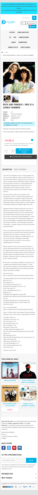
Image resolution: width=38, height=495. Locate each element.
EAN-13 (5, 118)
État (4, 120)
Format (5, 112)
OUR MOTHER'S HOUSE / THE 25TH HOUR (10, 405)
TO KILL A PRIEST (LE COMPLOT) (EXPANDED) (28, 381)
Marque (5, 114)
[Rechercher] (29, 18)
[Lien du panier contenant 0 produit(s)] (32, 26)
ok (31, 460)
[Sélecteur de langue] (23, 23)
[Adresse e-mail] (14, 460)
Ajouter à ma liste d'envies (21, 157)
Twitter (9, 448)
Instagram (20, 448)
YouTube (14, 448)
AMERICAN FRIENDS (10, 380)
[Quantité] (9, 151)
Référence (6, 116)
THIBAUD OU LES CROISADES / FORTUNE (28, 405)
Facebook (4, 448)
